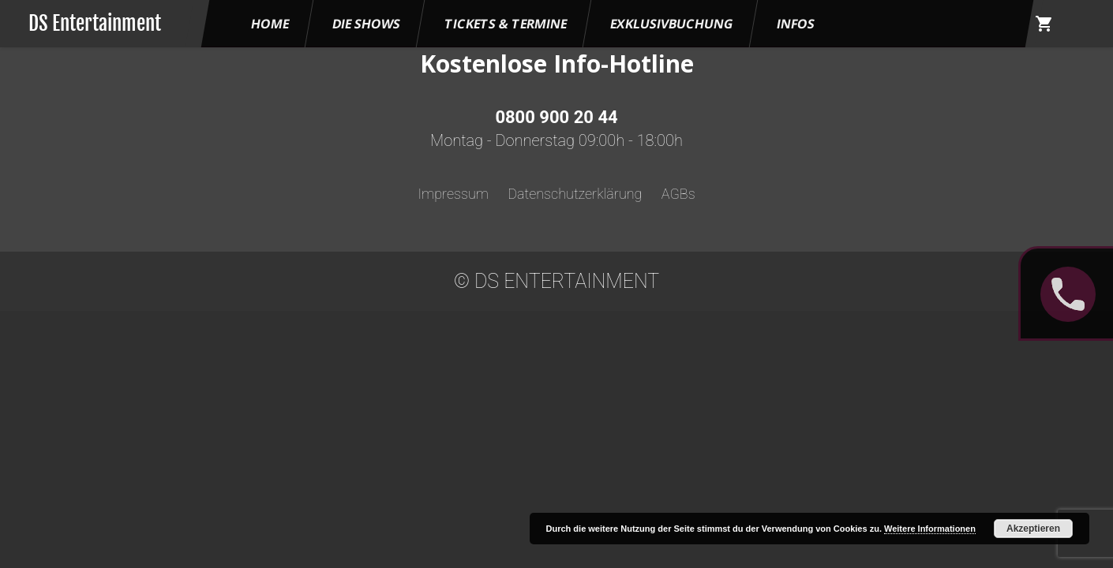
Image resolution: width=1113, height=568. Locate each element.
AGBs (678, 193)
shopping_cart (1044, 23)
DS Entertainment (94, 23)
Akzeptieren (1033, 528)
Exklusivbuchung (672, 23)
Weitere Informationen (930, 528)
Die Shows (366, 23)
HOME (269, 23)
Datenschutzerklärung (575, 193)
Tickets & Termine (505, 23)
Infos (795, 23)
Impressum (453, 193)
